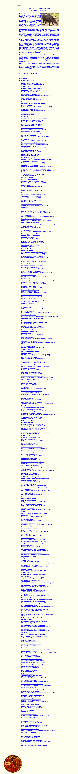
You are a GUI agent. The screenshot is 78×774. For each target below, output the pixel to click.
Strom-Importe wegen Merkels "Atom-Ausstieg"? (34, 621)
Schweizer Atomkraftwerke (28, 226)
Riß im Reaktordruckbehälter (29, 443)
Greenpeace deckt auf (27, 307)
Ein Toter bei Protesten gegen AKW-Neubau (33, 428)
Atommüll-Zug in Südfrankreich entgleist (32, 376)
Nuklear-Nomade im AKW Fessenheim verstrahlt (34, 609)
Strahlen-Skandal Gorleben (28, 589)
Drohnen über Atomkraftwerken (29, 150)
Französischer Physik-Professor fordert (32, 361)
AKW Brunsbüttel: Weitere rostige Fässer (32, 174)
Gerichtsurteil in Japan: (27, 337)
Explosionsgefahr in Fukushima (30, 691)
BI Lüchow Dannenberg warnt (29, 454)
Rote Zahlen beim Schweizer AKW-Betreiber (33, 124)
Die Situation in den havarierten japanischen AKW (35, 725)
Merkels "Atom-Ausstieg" (28, 98)
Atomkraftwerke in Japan (28, 493)
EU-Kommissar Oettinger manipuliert (31, 271)
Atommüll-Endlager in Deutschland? (31, 644)
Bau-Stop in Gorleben (27, 398)
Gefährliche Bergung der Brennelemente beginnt (34, 252)
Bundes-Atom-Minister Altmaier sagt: (31, 391)
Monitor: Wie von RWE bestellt (29, 109)
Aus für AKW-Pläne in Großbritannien (31, 504)
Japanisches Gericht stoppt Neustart (31, 200)
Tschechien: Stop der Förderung (30, 290)
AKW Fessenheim (26, 333)
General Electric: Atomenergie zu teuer (32, 447)
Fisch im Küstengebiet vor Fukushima (31, 402)
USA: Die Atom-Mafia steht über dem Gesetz (33, 706)
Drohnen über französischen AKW (30, 131)
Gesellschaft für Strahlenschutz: (30, 721)
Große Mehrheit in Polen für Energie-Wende (33, 256)
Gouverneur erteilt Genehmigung (30, 146)
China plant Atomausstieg (28, 346)
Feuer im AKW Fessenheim (28, 500)
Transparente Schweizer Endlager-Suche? (32, 462)
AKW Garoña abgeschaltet (28, 383)
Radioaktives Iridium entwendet (30, 192)
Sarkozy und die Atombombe (29, 732)
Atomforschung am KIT (27, 215)
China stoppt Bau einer (27, 311)
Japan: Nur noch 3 (26, 560)
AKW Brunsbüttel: (26, 230)
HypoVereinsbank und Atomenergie (31, 409)
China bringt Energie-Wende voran (30, 222)
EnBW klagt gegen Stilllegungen (30, 116)
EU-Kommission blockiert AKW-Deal (31, 83)
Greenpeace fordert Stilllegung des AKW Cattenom (35, 432)
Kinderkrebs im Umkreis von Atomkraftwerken (34, 636)
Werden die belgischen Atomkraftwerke (32, 364)
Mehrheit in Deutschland (28, 368)
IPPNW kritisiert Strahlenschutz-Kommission (33, 211)
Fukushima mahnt (26, 353)
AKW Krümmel (25, 511)
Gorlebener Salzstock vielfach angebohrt (32, 695)
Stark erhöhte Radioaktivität (29, 670)
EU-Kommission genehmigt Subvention (32, 154)
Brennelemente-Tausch (27, 598)
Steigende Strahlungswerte (28, 640)
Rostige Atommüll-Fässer (28, 526)
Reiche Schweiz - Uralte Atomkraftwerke (32, 128)
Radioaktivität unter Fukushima (29, 267)
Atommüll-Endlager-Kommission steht (31, 204)
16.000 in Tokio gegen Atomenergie (31, 158)
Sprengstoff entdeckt (27, 469)
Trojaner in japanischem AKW (29, 234)
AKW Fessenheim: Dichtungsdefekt (31, 87)
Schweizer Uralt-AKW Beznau (29, 473)
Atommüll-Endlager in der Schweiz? (31, 647)
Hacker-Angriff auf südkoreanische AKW (32, 120)
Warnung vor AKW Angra (28, 530)
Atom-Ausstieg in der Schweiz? (29, 680)
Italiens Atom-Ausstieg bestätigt (30, 666)
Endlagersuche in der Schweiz (29, 565)
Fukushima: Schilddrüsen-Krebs (30, 113)
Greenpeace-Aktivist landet (28, 497)
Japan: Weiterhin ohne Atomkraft (30, 161)
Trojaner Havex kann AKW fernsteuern (31, 196)
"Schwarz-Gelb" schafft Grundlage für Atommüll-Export (36, 379)
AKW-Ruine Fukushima (27, 303)
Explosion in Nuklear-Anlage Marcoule (31, 618)
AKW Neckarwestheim (27, 519)
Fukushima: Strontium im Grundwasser (32, 318)
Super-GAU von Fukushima (28, 275)
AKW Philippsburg (26, 387)
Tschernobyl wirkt (26, 489)
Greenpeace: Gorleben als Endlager (31, 413)
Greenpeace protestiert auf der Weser (31, 417)
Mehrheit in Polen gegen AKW (29, 341)
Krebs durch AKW (26, 248)
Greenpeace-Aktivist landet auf (29, 480)
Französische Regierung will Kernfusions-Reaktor (35, 394)
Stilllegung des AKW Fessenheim (30, 420)
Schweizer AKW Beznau (27, 508)
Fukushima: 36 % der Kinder (29, 458)
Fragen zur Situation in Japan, (29, 717)
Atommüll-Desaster (26, 105)
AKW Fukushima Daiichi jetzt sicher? (31, 573)
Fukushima (24, 406)
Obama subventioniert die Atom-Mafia (31, 553)
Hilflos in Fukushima (27, 278)
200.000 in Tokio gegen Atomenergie (31, 465)
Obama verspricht (26, 744)
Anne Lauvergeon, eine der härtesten (31, 659)
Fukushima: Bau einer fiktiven (29, 165)
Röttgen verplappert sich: (28, 569)
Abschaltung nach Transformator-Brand (32, 241)
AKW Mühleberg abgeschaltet (29, 651)
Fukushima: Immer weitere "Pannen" (31, 219)
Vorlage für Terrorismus (27, 612)
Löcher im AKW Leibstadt (28, 185)
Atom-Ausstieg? (25, 263)
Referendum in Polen (27, 545)
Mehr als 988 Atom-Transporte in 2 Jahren (32, 181)
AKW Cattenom (25, 207)
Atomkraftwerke (25, 534)
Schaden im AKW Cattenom (28, 556)
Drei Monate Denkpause (27, 710)
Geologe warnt (25, 576)
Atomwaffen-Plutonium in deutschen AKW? (33, 424)
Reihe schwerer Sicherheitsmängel (30, 736)
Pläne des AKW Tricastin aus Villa (30, 372)
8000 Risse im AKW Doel (28, 439)
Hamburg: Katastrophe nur (28, 330)
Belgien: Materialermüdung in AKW (31, 94)
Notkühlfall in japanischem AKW (30, 729)
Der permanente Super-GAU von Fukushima (33, 549)
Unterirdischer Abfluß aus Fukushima (31, 295)
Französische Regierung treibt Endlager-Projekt (34, 322)
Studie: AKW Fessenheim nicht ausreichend (33, 662)
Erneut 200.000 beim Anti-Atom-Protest (32, 450)
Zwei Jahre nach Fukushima (29, 357)
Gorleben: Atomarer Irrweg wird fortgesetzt (33, 477)
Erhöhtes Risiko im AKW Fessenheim (31, 740)
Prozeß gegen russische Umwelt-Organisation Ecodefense (37, 169)
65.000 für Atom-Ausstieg (28, 523)
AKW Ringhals (25, 594)
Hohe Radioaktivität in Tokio (29, 605)
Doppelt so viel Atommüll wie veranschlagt (33, 143)
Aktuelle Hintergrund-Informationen (31, 699)
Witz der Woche (25, 632)
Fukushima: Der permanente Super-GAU (32, 684)
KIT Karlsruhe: (25, 139)
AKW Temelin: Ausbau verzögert (30, 260)
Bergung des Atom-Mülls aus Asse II (31, 580)
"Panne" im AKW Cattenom (28, 177)
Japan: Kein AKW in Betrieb (28, 286)
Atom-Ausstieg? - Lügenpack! (29, 655)
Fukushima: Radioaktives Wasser (30, 90)
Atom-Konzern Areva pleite (28, 135)
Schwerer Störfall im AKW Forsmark (31, 326)
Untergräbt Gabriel (26, 101)
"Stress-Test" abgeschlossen (29, 687)
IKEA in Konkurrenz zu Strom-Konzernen (32, 282)
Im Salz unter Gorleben (27, 435)
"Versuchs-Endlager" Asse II (29, 484)
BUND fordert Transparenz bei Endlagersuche (33, 541)
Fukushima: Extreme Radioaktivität (31, 245)
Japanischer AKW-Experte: (28, 714)
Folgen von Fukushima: (27, 237)
